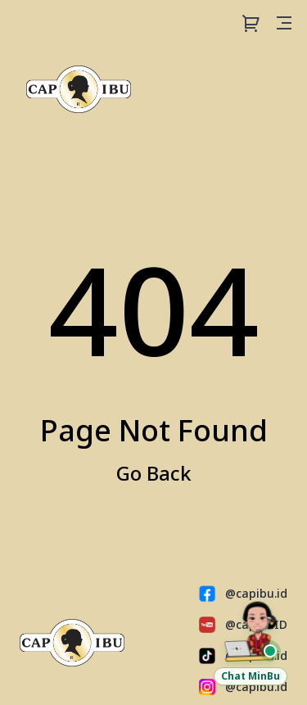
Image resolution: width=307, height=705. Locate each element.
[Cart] (251, 23)
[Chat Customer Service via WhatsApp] (250, 642)
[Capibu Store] (78, 89)
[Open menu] (284, 23)
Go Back (154, 473)
